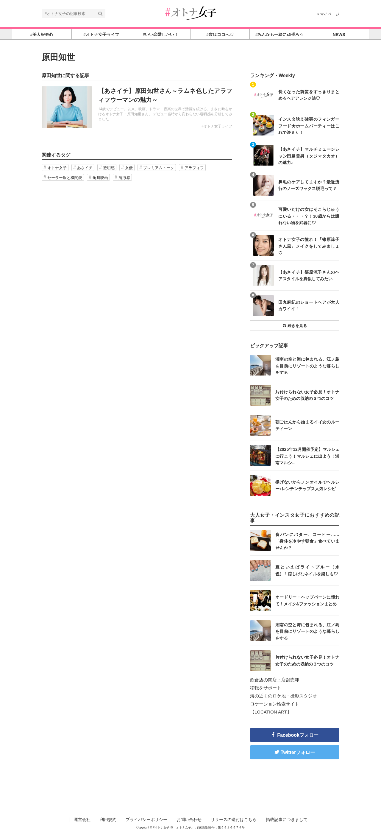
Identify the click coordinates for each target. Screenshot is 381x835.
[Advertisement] (190, 795)
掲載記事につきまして (286, 819)
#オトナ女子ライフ (217, 126)
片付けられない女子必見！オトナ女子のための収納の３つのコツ (307, 395)
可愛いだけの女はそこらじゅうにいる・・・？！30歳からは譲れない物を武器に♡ (308, 216)
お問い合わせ (189, 819)
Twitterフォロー (298, 752)
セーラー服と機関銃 (64, 177)
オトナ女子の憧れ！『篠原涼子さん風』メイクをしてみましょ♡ (308, 246)
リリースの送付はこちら (234, 819)
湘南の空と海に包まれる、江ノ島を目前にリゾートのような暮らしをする (307, 365)
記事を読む (137, 107)
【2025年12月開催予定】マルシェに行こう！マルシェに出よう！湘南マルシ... (307, 456)
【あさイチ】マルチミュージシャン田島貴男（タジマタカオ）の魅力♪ (308, 155)
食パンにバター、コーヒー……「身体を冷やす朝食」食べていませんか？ (307, 541)
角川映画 (100, 177)
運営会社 (82, 819)
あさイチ (85, 168)
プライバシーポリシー (146, 819)
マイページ (328, 14)
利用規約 (108, 819)
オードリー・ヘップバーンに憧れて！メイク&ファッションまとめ (307, 600)
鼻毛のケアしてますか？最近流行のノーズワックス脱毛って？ (308, 185)
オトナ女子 (57, 168)
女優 (129, 168)
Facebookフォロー (297, 735)
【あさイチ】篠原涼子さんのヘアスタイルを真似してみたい (308, 275)
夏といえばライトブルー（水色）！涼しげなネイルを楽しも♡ (307, 570)
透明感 (109, 168)
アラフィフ (194, 168)
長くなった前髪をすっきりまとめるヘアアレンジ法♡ (308, 95)
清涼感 (124, 177)
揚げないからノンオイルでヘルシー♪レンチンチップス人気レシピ (307, 485)
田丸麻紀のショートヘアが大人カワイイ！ (308, 305)
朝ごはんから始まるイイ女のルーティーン (307, 425)
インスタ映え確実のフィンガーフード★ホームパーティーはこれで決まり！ (308, 125)
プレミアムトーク (158, 168)
